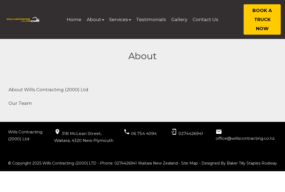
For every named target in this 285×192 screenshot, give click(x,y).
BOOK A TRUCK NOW (262, 19)
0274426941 (191, 133)
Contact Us (205, 19)
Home (74, 19)
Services (118, 19)
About (94, 19)
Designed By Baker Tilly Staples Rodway (239, 163)
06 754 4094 (144, 133)
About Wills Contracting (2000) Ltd (48, 89)
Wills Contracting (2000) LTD (69, 163)
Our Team (20, 103)
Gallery (179, 19)
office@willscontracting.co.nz (245, 138)
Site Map (189, 163)
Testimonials (151, 19)
